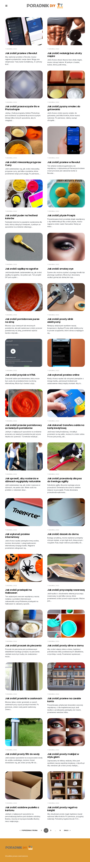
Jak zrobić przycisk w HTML (20, 374)
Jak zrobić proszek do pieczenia (23, 645)
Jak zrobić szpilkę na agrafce (21, 268)
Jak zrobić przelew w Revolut (63, 162)
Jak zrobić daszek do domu (63, 534)
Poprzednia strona (30, 830)
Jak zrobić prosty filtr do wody (22, 754)
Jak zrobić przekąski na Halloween (18, 591)
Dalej (66, 830)
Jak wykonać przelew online (63, 374)
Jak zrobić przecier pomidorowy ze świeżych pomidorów (23, 426)
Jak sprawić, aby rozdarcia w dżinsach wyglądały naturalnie (23, 480)
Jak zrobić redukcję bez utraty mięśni (64, 55)
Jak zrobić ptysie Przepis (61, 215)
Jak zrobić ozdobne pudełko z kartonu (22, 809)
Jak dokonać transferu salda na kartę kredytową (65, 426)
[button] (6, 5)
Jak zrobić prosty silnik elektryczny (60, 320)
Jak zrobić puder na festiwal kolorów (21, 217)
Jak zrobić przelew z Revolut (21, 53)
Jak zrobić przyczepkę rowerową (66, 590)
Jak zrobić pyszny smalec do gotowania (63, 108)
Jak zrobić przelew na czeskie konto (64, 700)
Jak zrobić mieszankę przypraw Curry (23, 164)
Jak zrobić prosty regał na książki (62, 809)
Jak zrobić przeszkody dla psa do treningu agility (64, 480)
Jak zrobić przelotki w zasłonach (23, 698)
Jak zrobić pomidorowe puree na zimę (22, 320)
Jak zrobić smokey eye (60, 268)
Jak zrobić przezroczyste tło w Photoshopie (22, 108)
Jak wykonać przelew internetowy (17, 535)
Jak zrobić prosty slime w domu (65, 645)
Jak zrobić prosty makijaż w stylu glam (63, 755)
